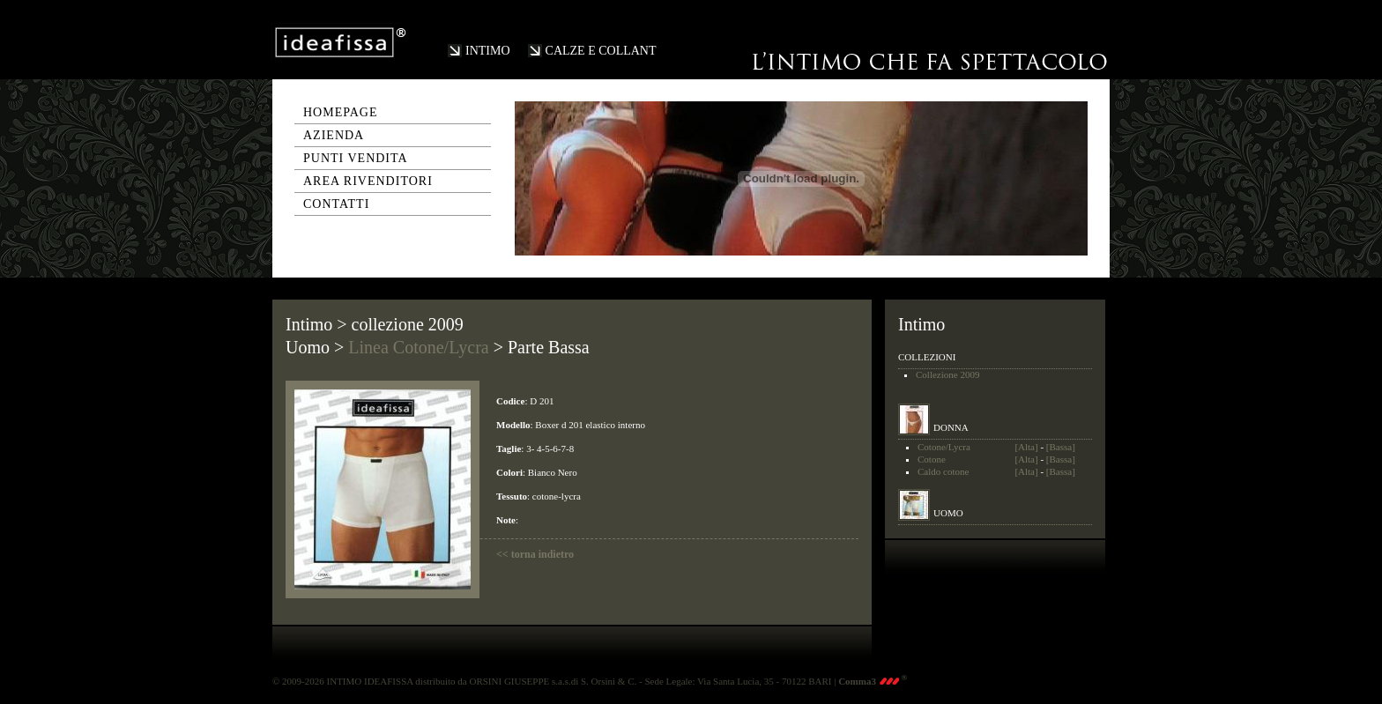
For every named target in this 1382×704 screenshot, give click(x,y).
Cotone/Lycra (944, 446)
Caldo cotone (943, 471)
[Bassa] (1060, 446)
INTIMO (487, 50)
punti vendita (355, 158)
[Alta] (1025, 446)
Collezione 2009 (947, 374)
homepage (340, 112)
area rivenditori (368, 181)
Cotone (932, 459)
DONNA (951, 427)
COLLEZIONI (926, 357)
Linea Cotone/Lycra (418, 347)
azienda (333, 135)
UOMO (948, 513)
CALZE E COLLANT (601, 50)
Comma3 (872, 681)
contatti (336, 204)
